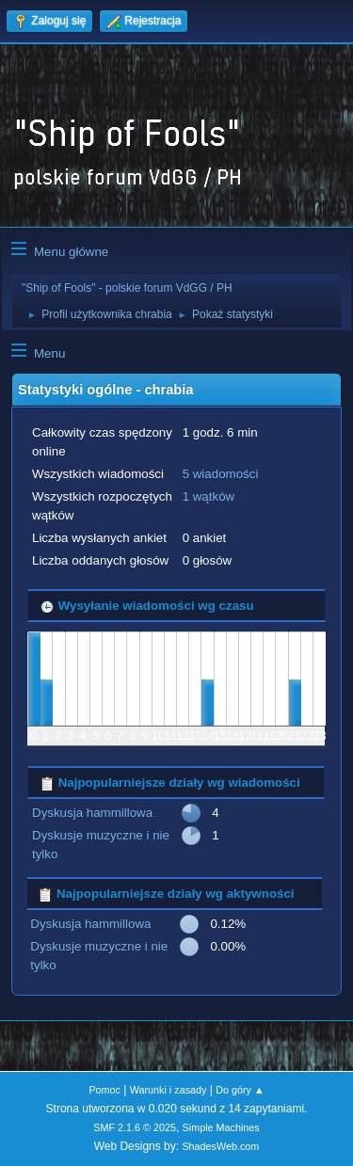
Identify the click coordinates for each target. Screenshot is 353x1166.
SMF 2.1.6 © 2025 (134, 1127)
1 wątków (209, 496)
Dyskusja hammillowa (92, 813)
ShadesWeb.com (220, 1146)
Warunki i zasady (168, 1089)
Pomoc (104, 1089)
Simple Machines (221, 1127)
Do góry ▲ (240, 1089)
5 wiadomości (221, 474)
